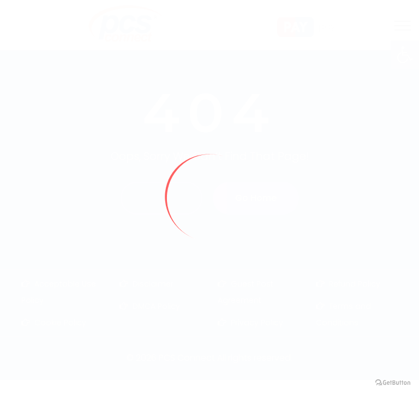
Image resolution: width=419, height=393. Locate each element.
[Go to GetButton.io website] (392, 382)
